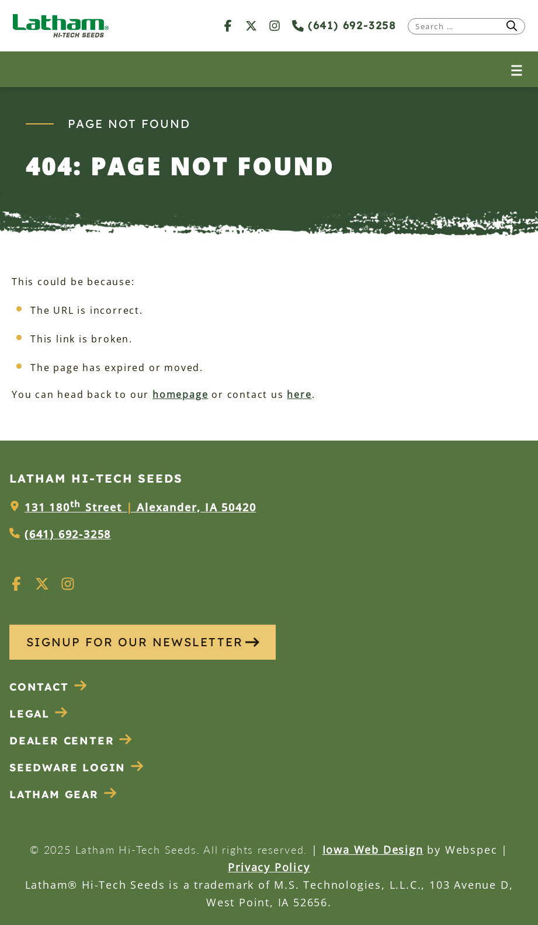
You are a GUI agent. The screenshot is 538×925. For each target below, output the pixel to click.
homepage (180, 394)
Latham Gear (54, 794)
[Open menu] (516, 69)
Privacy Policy (269, 867)
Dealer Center (71, 740)
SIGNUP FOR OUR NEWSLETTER (142, 642)
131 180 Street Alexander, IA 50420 (140, 507)
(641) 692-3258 (344, 25)
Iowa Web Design (373, 850)
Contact (48, 687)
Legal (38, 713)
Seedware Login (76, 767)
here (299, 394)
